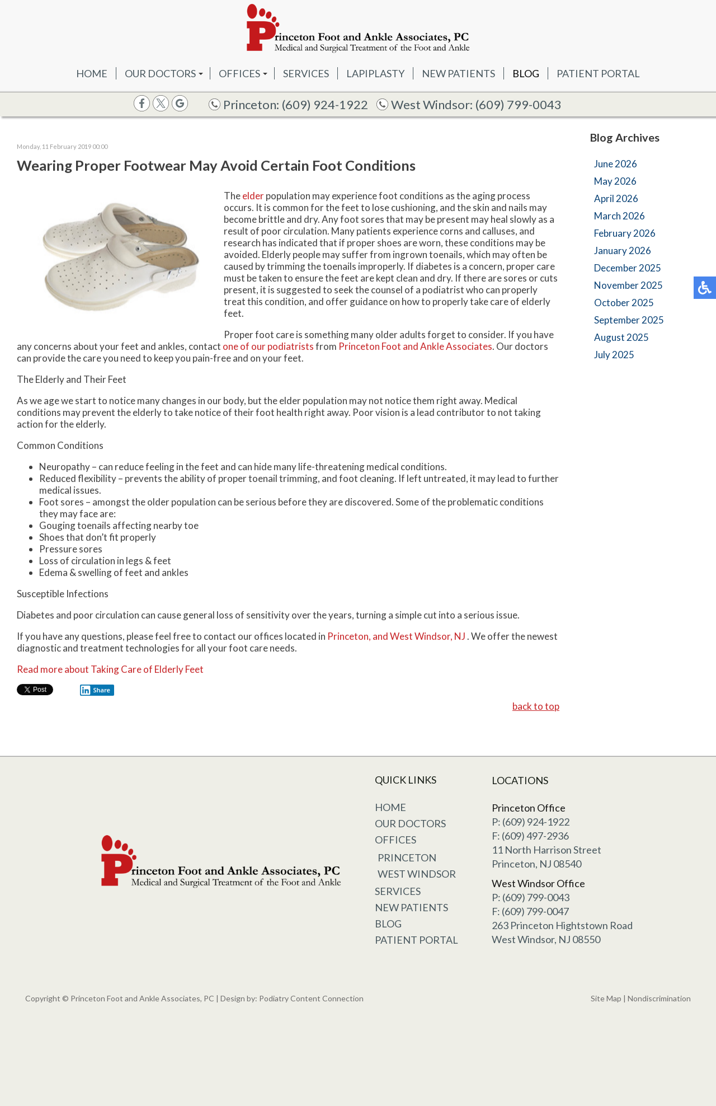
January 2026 (622, 250)
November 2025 (628, 285)
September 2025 (629, 320)
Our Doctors (160, 73)
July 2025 (614, 354)
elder (253, 197)
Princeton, (349, 637)
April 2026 (616, 198)
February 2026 (625, 233)
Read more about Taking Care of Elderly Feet (110, 670)
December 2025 (627, 268)
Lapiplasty (375, 73)
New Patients (458, 73)
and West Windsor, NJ (419, 637)
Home (91, 73)
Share (95, 691)
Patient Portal (598, 73)
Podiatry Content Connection (311, 998)
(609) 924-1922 (325, 104)
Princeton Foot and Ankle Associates (415, 347)
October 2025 (624, 302)
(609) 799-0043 (518, 104)
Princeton (407, 857)
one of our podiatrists (268, 347)
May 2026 (615, 181)
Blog (525, 73)
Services (306, 73)
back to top (535, 707)
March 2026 (619, 216)
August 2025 (621, 337)
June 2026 (615, 164)
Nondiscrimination (659, 998)
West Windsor (417, 874)
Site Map (606, 998)
